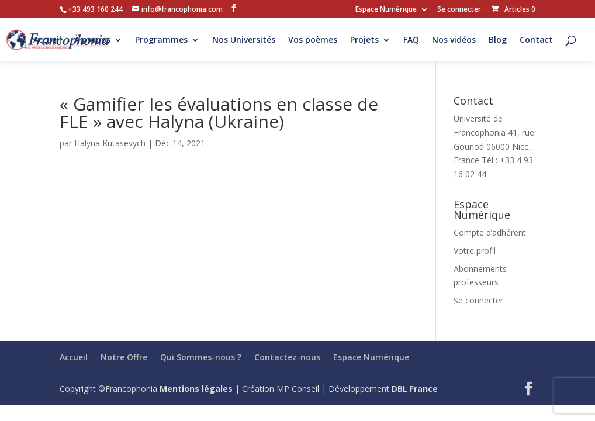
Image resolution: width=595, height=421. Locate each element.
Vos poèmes (312, 40)
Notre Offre (124, 357)
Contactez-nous (287, 357)
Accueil (47, 40)
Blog (498, 40)
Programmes (161, 40)
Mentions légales (196, 388)
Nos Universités (243, 40)
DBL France (415, 388)
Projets (364, 40)
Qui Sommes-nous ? (200, 357)
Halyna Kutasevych (110, 143)
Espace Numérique (386, 10)
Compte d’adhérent (490, 232)
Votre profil (475, 250)
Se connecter (459, 10)
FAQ (411, 40)
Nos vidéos (454, 40)
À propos (92, 40)
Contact (536, 40)
